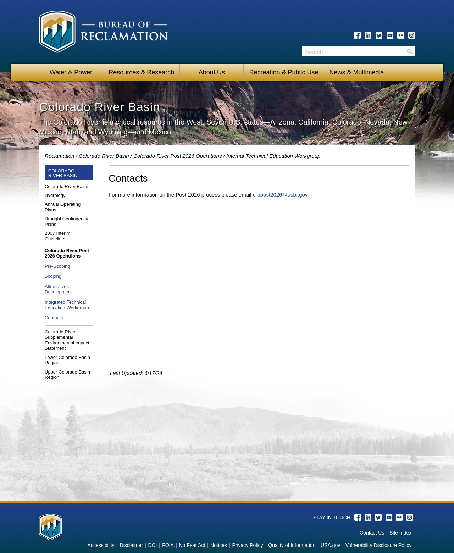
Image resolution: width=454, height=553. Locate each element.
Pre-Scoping (57, 266)
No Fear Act (192, 545)
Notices (218, 545)
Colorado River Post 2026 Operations (177, 156)
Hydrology (55, 195)
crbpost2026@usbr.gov (280, 195)
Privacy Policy (247, 545)
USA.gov (330, 545)
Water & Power (71, 72)
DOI (152, 545)
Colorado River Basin (104, 156)
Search (409, 51)
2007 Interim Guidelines (57, 236)
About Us (212, 72)
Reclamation (59, 156)
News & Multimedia (357, 72)
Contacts (54, 317)
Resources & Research (141, 72)
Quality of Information (291, 545)
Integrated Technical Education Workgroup (67, 304)
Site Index (400, 533)
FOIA (168, 545)
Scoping (53, 276)
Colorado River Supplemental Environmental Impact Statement (67, 340)
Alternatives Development (58, 289)
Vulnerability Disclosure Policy (378, 545)
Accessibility (101, 545)
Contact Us (372, 533)
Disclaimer (131, 545)
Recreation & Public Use (283, 72)
